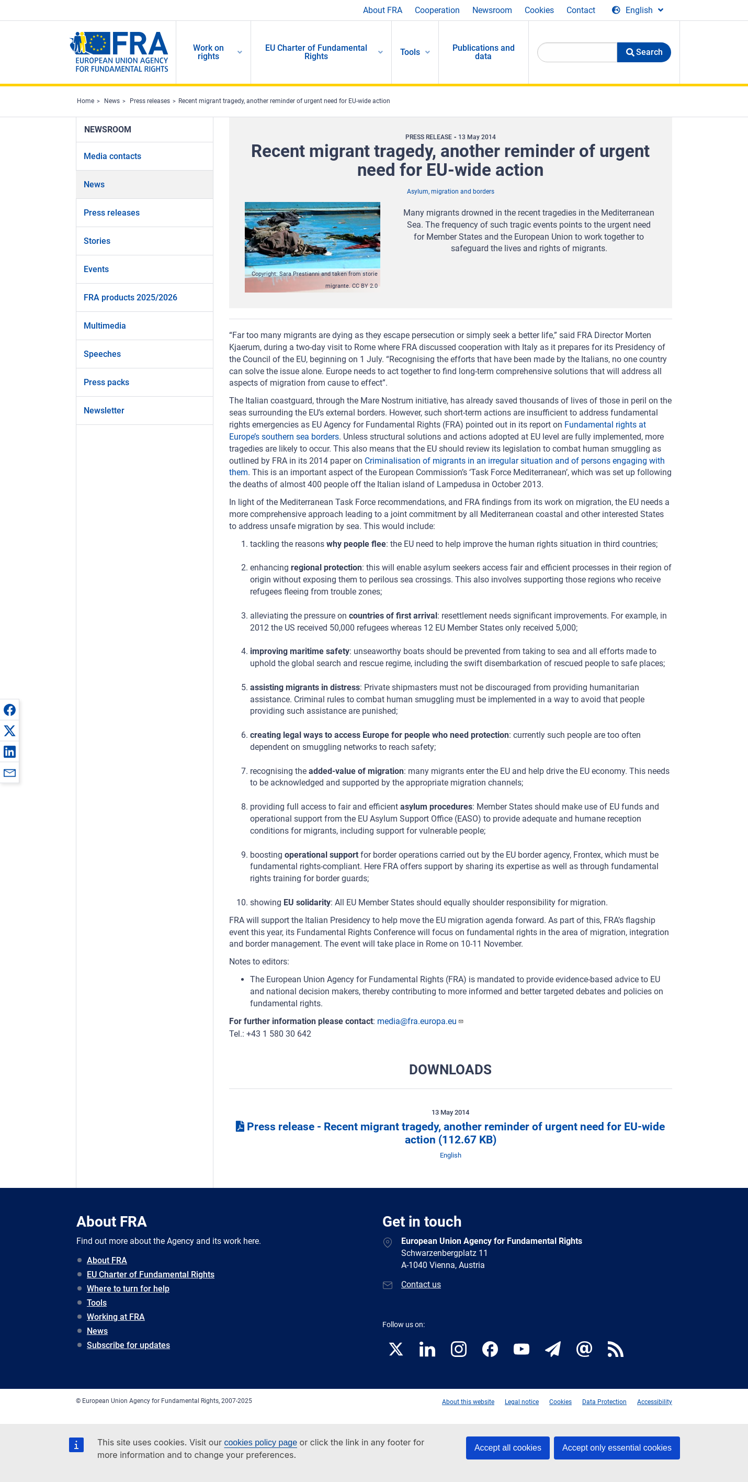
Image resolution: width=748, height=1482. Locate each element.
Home (85, 101)
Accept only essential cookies (617, 1447)
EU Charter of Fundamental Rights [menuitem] (316, 52)
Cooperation (437, 10)
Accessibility (654, 1402)
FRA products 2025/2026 (130, 297)
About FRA (382, 10)
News (112, 101)
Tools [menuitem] (410, 52)
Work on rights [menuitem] (208, 52)
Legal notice (522, 1402)
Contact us (421, 1284)
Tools (97, 1303)
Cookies (539, 10)
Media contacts (112, 156)
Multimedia (105, 326)
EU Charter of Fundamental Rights (150, 1274)
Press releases (150, 101)
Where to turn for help (128, 1289)
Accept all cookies (507, 1447)
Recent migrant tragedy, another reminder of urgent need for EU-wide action (284, 101)
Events (96, 269)
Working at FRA (116, 1317)
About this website (468, 1402)
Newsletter (104, 411)
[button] (9, 709)
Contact (580, 10)
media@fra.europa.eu (420, 1021)
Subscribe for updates (128, 1345)
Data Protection (604, 1402)
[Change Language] (638, 10)
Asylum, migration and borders (450, 191)
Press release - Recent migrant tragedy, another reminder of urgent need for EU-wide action (450, 1133)
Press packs (106, 382)
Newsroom (492, 10)
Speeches (102, 354)
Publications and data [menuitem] (483, 52)
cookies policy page (260, 1442)
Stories (97, 241)
